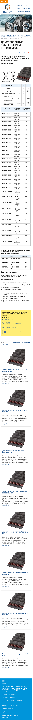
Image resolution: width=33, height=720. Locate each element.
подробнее (5, 383)
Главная (3, 35)
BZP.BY (7, 9)
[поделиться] (20, 52)
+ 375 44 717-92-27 (8, 319)
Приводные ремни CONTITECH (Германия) (18, 35)
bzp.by (4, 712)
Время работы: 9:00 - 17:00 (10, 327)
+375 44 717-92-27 (23, 5)
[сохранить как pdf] (28, 52)
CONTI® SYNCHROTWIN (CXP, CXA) (10, 37)
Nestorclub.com (7, 717)
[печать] (24, 52)
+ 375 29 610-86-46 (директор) (12, 323)
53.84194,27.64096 (9, 694)
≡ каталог (4, 1)
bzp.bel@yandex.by (23, 11)
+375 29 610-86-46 (23, 8)
